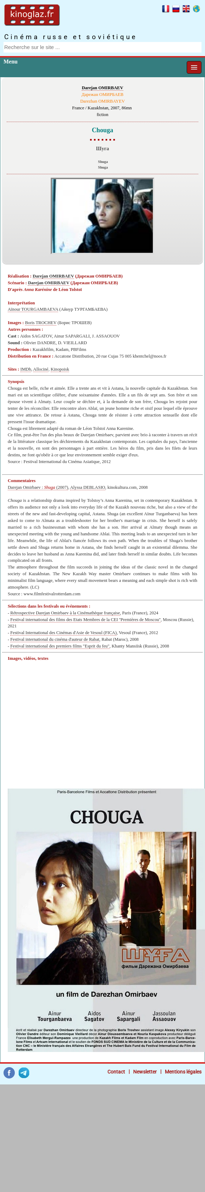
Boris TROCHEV (40, 322)
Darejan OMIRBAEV (102, 87)
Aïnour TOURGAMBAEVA (33, 309)
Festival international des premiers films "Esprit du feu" (59, 646)
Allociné (40, 369)
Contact (116, 1072)
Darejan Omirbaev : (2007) (38, 487)
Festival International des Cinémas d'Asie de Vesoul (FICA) (63, 632)
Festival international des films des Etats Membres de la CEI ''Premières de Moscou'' (85, 619)
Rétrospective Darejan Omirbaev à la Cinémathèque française (65, 612)
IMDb (25, 369)
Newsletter (145, 1072)
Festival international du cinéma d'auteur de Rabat (54, 639)
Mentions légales (183, 1072)
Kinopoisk (60, 369)
